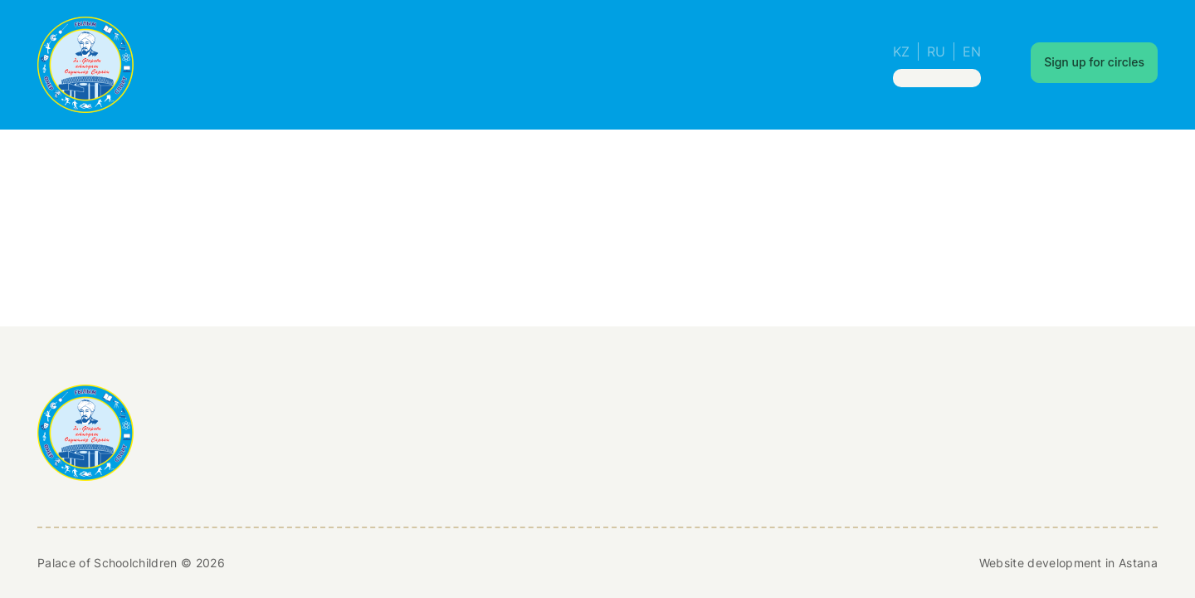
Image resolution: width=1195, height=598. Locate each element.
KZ (901, 51)
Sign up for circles (1094, 62)
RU (936, 51)
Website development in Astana (1068, 563)
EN (972, 51)
